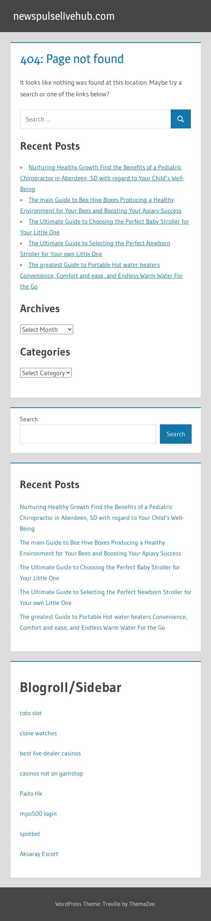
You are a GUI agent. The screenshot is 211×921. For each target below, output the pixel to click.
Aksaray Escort (39, 854)
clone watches (38, 733)
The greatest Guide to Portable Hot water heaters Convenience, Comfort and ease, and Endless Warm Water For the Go (101, 275)
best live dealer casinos (50, 753)
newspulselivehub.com (64, 15)
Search (29, 419)
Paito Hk (31, 793)
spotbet (30, 833)
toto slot (31, 713)
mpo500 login (38, 813)
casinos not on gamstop (51, 773)
